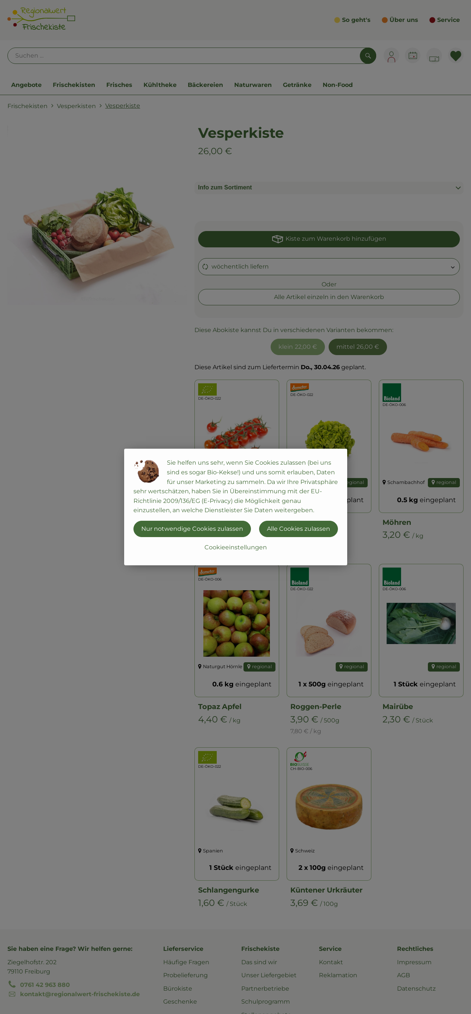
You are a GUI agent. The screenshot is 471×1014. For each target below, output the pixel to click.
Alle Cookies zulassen (298, 528)
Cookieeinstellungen (235, 547)
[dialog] (235, 507)
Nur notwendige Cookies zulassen (192, 528)
